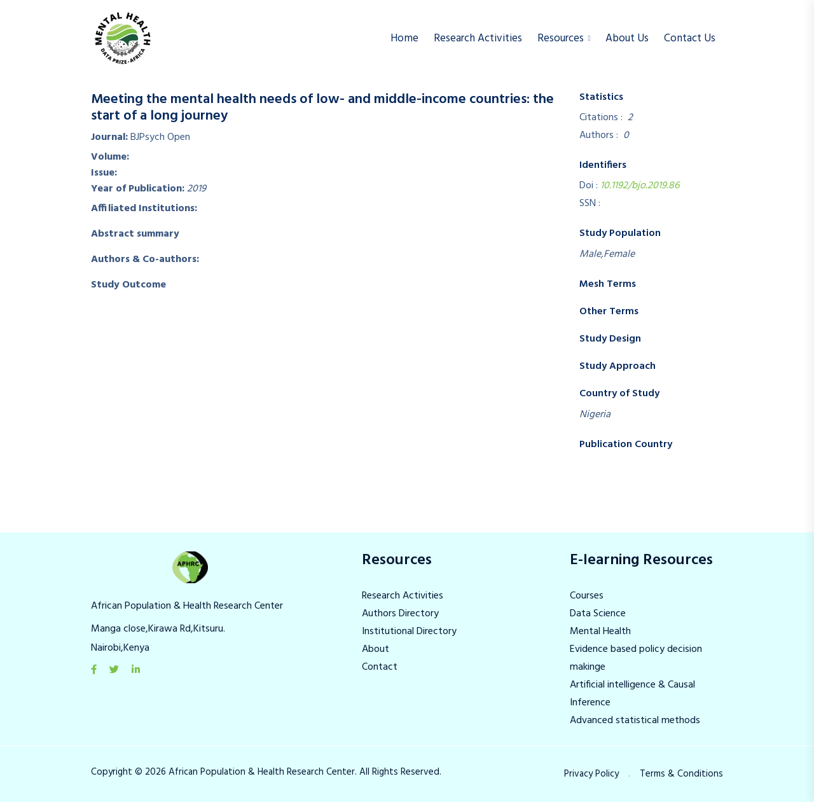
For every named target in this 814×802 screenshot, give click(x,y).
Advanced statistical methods (635, 720)
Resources (560, 38)
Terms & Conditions (681, 774)
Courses (587, 596)
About (375, 649)
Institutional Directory (409, 631)
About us (627, 38)
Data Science (598, 613)
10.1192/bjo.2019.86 (639, 185)
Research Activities (478, 38)
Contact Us (689, 38)
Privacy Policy (591, 774)
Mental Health (600, 631)
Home (404, 38)
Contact (379, 667)
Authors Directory (400, 613)
